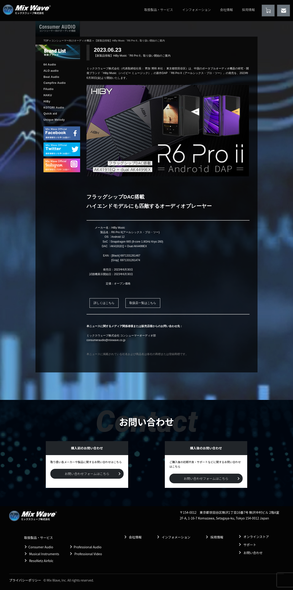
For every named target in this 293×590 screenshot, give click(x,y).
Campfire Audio (54, 83)
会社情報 (226, 9)
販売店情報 (161, 29)
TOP (46, 40)
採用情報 (248, 9)
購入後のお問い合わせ (197, 29)
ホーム (97, 29)
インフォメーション (196, 9)
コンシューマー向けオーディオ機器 (71, 40)
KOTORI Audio (53, 107)
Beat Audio (51, 77)
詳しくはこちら (104, 303)
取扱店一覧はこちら (142, 303)
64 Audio (49, 64)
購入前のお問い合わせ (237, 29)
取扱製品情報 (130, 29)
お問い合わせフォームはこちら (87, 473)
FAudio (48, 89)
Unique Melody (54, 119)
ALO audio (51, 70)
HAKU (47, 95)
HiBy (46, 101)
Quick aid (50, 113)
